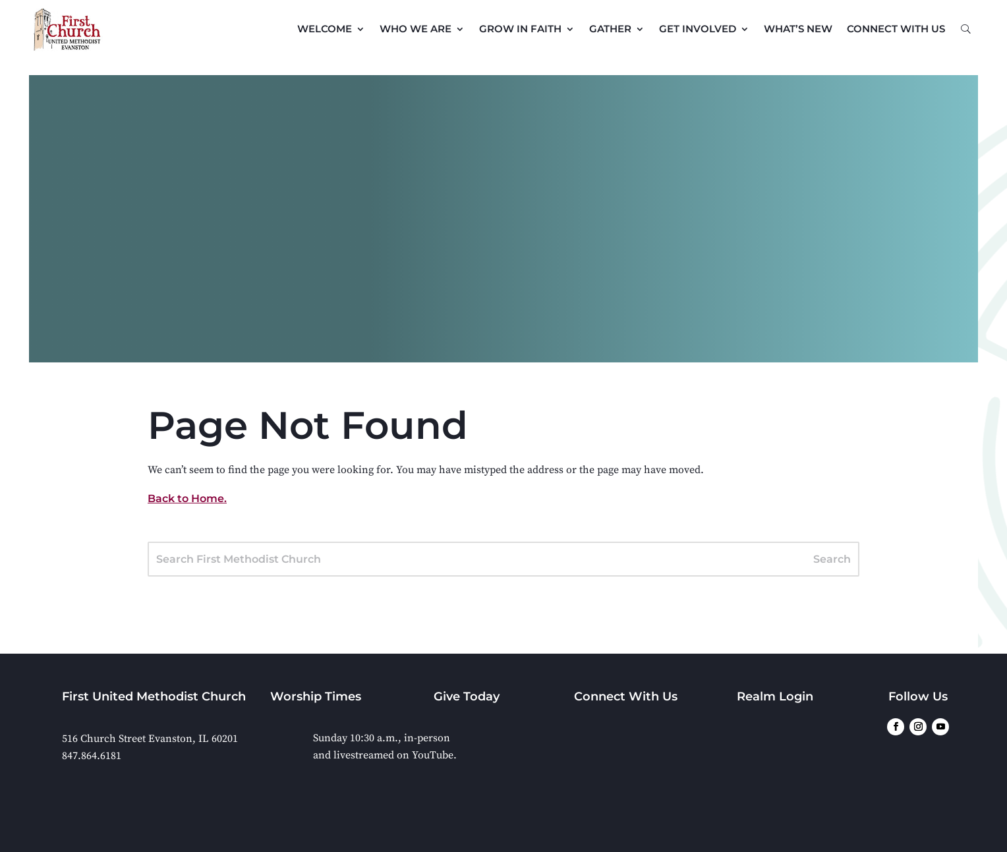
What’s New (798, 28)
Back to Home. (187, 498)
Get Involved (697, 28)
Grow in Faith (520, 28)
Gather (610, 28)
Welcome (324, 28)
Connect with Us (896, 28)
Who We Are (415, 28)
